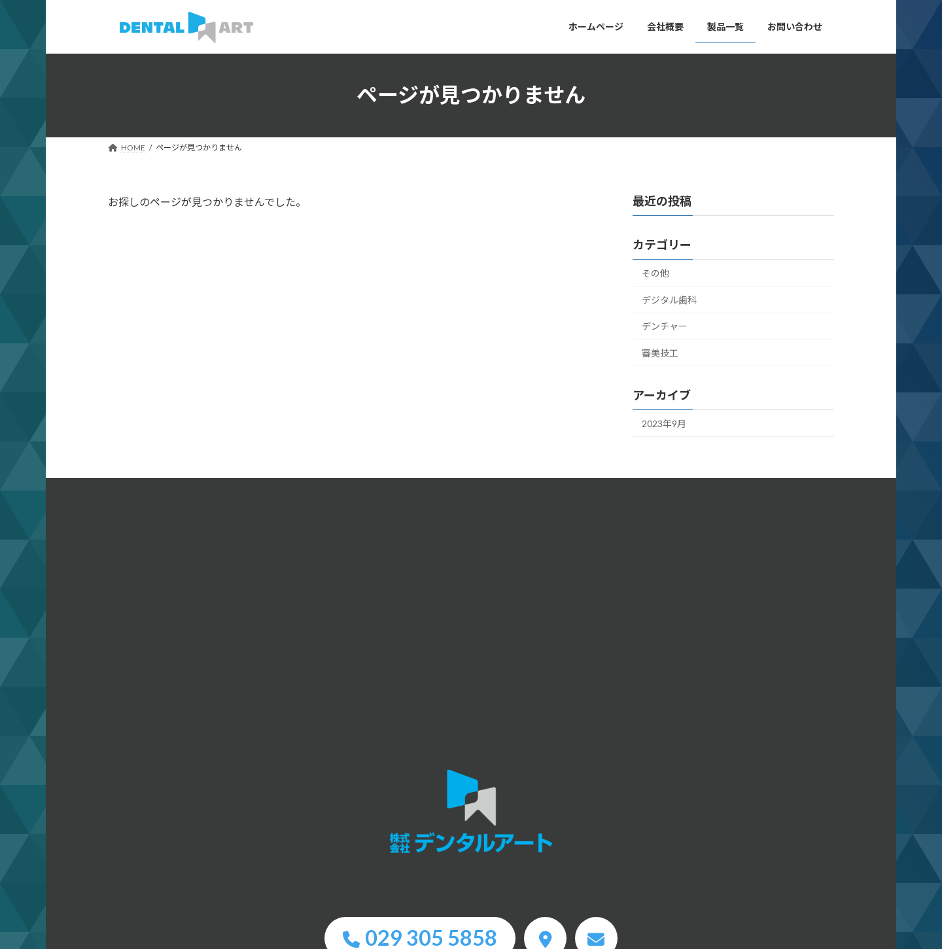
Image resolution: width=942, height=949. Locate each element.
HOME (471, 812)
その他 (655, 273)
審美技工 (660, 352)
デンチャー (665, 326)
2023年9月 (664, 422)
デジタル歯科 (669, 299)
